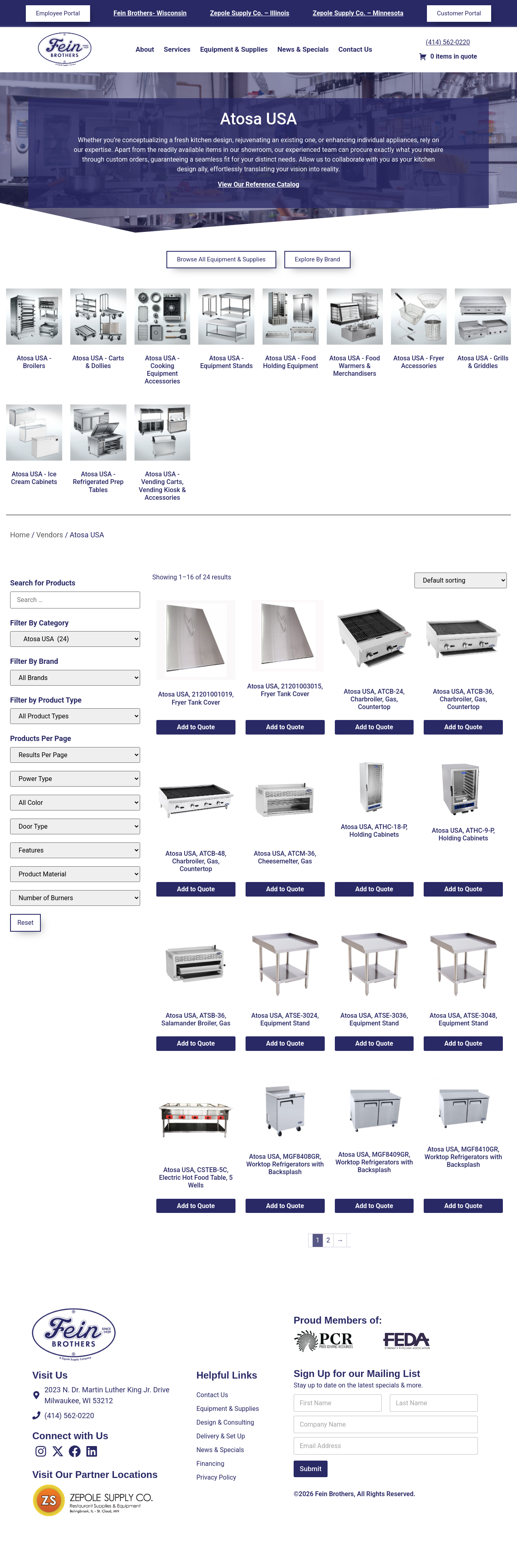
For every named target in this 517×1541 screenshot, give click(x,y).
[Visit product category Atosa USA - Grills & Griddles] (483, 330)
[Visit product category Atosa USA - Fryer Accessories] (419, 330)
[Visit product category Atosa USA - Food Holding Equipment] (291, 330)
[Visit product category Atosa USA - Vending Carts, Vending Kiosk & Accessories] (163, 454)
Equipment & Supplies (233, 49)
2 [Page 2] (328, 1240)
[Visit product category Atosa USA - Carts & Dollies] (98, 330)
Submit (311, 1473)
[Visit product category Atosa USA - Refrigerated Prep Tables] (98, 450)
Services (177, 49)
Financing (210, 1463)
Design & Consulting (225, 1422)
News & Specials (303, 49)
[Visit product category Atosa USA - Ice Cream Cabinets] (34, 446)
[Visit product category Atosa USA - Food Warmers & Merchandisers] (355, 334)
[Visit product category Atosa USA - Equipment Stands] (226, 330)
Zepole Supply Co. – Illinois (249, 13)
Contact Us (355, 49)
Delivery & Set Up (220, 1436)
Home (19, 535)
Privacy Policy (216, 1477)
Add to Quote (196, 727)
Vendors (49, 535)
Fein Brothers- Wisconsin (150, 13)
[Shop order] (460, 580)
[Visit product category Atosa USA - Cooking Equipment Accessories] (163, 338)
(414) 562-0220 (448, 42)
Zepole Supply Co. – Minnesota (358, 13)
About (145, 49)
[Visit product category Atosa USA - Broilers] (34, 330)
